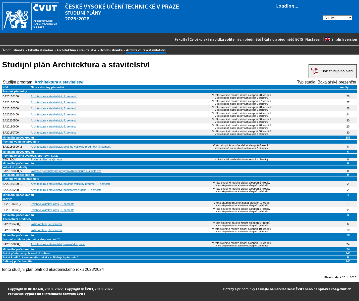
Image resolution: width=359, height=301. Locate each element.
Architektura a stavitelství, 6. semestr (54, 126)
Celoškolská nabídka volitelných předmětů (225, 39)
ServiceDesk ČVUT (289, 289)
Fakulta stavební (40, 50)
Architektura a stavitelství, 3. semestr (54, 108)
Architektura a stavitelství (76, 50)
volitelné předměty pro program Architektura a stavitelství (66, 171)
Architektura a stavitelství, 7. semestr (54, 132)
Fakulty (181, 39)
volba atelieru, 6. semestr (46, 230)
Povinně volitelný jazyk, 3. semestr (52, 209)
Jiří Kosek (35, 289)
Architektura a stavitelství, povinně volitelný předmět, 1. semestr (70, 183)
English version (341, 39)
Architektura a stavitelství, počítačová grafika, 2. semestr (66, 189)
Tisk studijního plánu (337, 71)
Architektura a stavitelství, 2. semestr (54, 102)
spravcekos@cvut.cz (334, 289)
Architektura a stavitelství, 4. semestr (54, 114)
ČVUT (89, 289)
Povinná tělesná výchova (46, 159)
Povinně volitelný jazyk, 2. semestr (52, 203)
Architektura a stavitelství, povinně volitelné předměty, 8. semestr (71, 146)
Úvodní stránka (13, 50)
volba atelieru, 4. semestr (46, 224)
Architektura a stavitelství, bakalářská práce (58, 244)
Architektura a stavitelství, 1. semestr (54, 96)
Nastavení (314, 39)
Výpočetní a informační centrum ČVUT (55, 293)
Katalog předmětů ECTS (283, 39)
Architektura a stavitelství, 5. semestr (54, 120)
